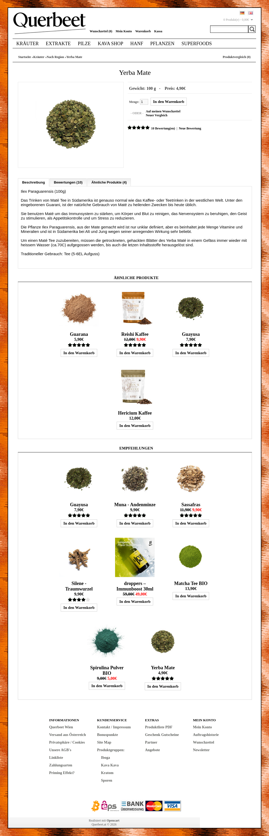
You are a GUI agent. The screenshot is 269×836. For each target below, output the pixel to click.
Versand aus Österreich (67, 734)
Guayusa (191, 334)
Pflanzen (162, 43)
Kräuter (27, 43)
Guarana (79, 334)
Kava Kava (110, 765)
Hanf (136, 43)
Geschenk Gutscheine (162, 734)
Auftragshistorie (206, 734)
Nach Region (55, 57)
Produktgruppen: (111, 750)
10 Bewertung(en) (163, 128)
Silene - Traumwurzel (79, 586)
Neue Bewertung (190, 128)
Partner (151, 742)
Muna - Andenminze (135, 504)
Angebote (152, 750)
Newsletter (201, 750)
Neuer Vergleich (156, 115)
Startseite (24, 57)
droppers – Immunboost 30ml (134, 586)
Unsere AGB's (60, 750)
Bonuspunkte (107, 734)
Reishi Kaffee (134, 334)
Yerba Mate (74, 57)
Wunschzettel (203, 742)
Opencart (113, 820)
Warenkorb (143, 31)
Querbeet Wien (61, 727)
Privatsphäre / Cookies (67, 742)
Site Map (104, 742)
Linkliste (56, 757)
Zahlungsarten (60, 765)
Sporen (106, 780)
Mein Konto (124, 31)
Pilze (84, 43)
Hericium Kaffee (135, 412)
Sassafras (190, 504)
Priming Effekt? (62, 773)
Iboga (105, 757)
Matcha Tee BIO (191, 583)
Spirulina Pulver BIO (107, 670)
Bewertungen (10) (68, 182)
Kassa (158, 31)
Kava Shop (110, 43)
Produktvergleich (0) (237, 57)
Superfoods (197, 43)
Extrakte (58, 43)
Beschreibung (33, 182)
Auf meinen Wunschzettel (163, 111)
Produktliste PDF (158, 727)
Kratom (107, 773)
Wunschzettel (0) (101, 31)
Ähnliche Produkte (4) (109, 182)
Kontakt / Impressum (114, 727)
